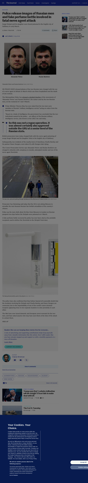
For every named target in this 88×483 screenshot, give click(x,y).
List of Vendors (14, 475)
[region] (44, 449)
